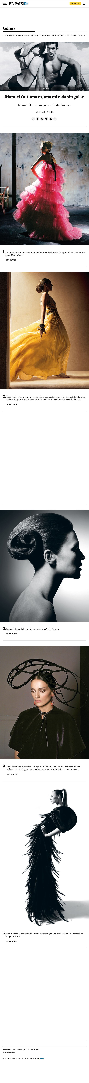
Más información (9, 1052)
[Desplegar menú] (5, 4)
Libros (26, 35)
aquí (42, 1058)
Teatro (19, 35)
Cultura (9, 28)
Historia (46, 35)
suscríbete (75, 4)
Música (11, 35)
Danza (39, 35)
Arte (32, 35)
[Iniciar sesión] (84, 4)
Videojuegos (77, 35)
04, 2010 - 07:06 (44, 112)
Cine (4, 35)
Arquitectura (57, 35)
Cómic (67, 35)
